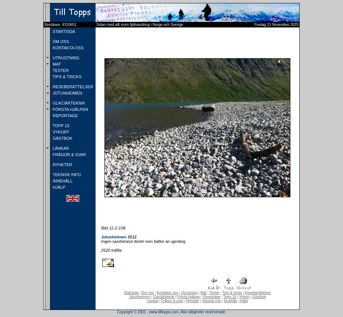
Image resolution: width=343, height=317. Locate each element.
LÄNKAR (60, 148)
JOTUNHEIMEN (66, 93)
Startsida (131, 293)
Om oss (147, 293)
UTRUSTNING (65, 58)
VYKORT (60, 132)
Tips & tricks (232, 293)
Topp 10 (230, 297)
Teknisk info (211, 301)
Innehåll (230, 301)
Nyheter (192, 301)
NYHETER (61, 164)
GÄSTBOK (61, 138)
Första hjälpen (188, 297)
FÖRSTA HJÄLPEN (69, 109)
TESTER (60, 70)
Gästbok (259, 297)
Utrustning (189, 293)
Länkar (153, 301)
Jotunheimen (139, 297)
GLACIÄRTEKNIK (68, 103)
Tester (214, 293)
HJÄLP (58, 187)
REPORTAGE (64, 115)
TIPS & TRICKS (66, 77)
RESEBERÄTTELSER (72, 87)
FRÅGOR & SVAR (68, 154)
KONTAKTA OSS (67, 48)
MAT (56, 64)
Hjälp (244, 301)
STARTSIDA (63, 31)
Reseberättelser (258, 293)
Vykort (244, 297)
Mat (203, 293)
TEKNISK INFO (66, 174)
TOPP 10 (60, 125)
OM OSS (60, 41)
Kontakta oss (167, 293)
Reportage (211, 297)
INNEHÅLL (62, 181)
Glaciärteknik (163, 297)
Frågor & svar (172, 301)
